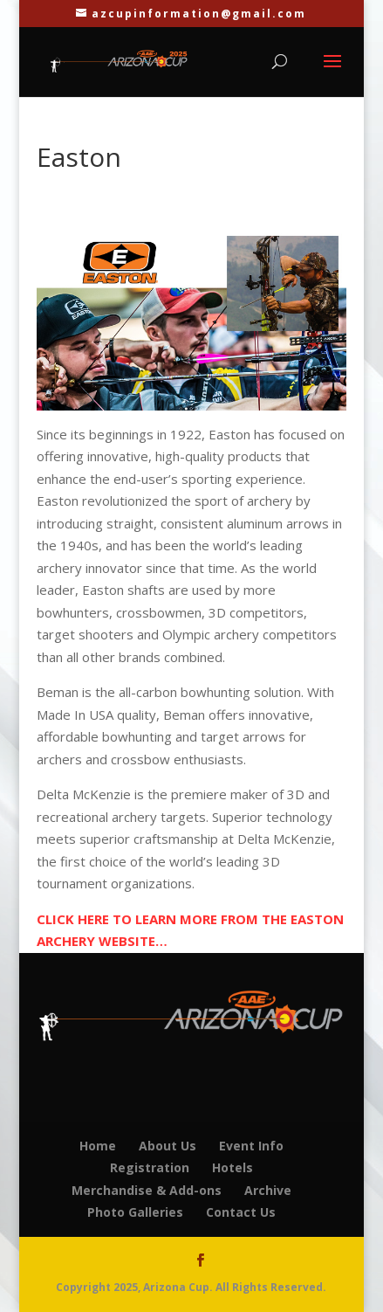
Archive (267, 1190)
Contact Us (241, 1212)
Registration (149, 1167)
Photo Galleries (135, 1212)
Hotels (232, 1167)
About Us (167, 1145)
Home (97, 1145)
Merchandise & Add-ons (147, 1190)
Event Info (251, 1145)
